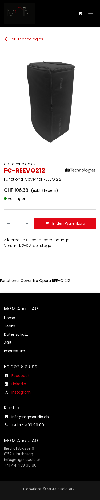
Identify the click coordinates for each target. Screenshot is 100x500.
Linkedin (18, 384)
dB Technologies (23, 39)
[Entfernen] (8, 223)
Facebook (20, 375)
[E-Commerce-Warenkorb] (80, 13)
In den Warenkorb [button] (65, 223)
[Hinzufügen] (26, 223)
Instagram (21, 392)
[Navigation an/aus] (90, 13)
